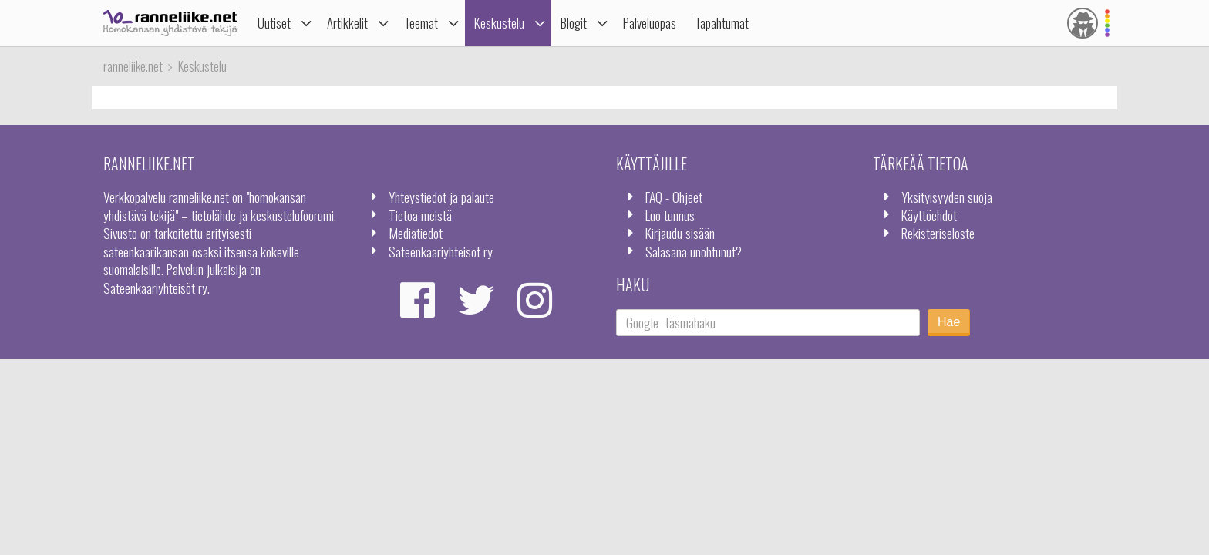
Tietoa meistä (420, 215)
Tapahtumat (722, 22)
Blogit (574, 22)
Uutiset (274, 22)
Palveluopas (649, 22)
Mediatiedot (416, 233)
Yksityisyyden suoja (946, 197)
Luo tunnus (670, 215)
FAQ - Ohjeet (673, 197)
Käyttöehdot (929, 215)
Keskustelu (499, 22)
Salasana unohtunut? (693, 251)
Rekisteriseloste (938, 233)
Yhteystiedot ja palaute (441, 197)
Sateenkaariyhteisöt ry (441, 251)
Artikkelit (347, 22)
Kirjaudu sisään (680, 233)
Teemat (421, 22)
